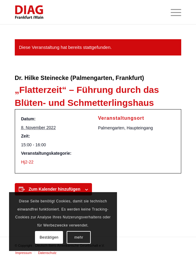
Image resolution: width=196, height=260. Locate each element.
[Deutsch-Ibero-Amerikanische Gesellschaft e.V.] (81, 12)
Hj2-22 (27, 162)
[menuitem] (173, 12)
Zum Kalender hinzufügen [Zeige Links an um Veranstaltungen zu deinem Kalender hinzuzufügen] (55, 189)
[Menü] (173, 12)
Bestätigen (49, 237)
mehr (78, 237)
